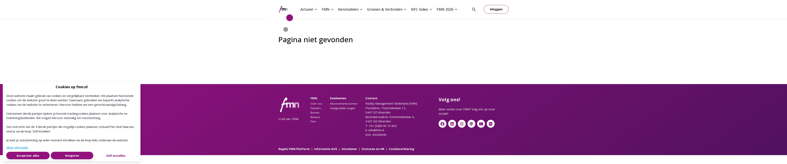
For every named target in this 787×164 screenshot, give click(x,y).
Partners (315, 108)
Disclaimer (349, 149)
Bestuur (315, 117)
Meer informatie (17, 147)
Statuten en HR (373, 149)
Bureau (315, 112)
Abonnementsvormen (343, 103)
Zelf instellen (115, 155)
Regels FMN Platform (294, 149)
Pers (313, 121)
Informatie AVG (325, 149)
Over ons (316, 103)
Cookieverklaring (401, 149)
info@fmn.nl (376, 130)
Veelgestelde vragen (342, 108)
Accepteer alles (28, 155)
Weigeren (72, 155)
